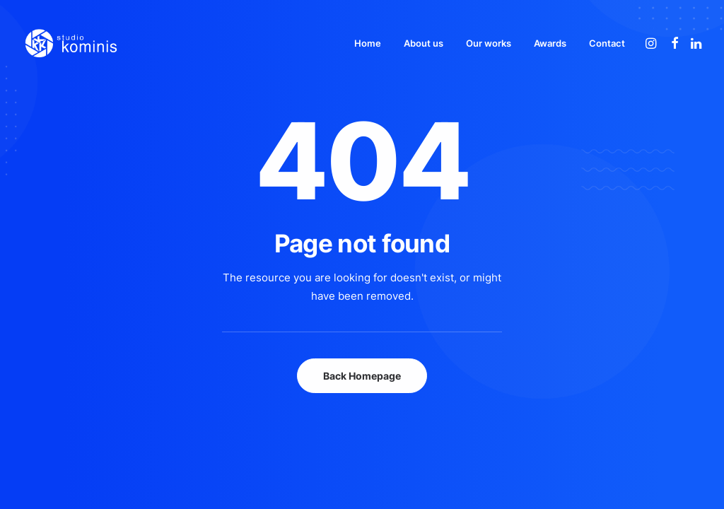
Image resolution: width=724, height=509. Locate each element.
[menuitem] (367, 43)
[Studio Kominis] (71, 43)
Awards (550, 43)
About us (423, 43)
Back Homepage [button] (362, 376)
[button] (652, 43)
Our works (488, 43)
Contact (607, 43)
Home (367, 43)
